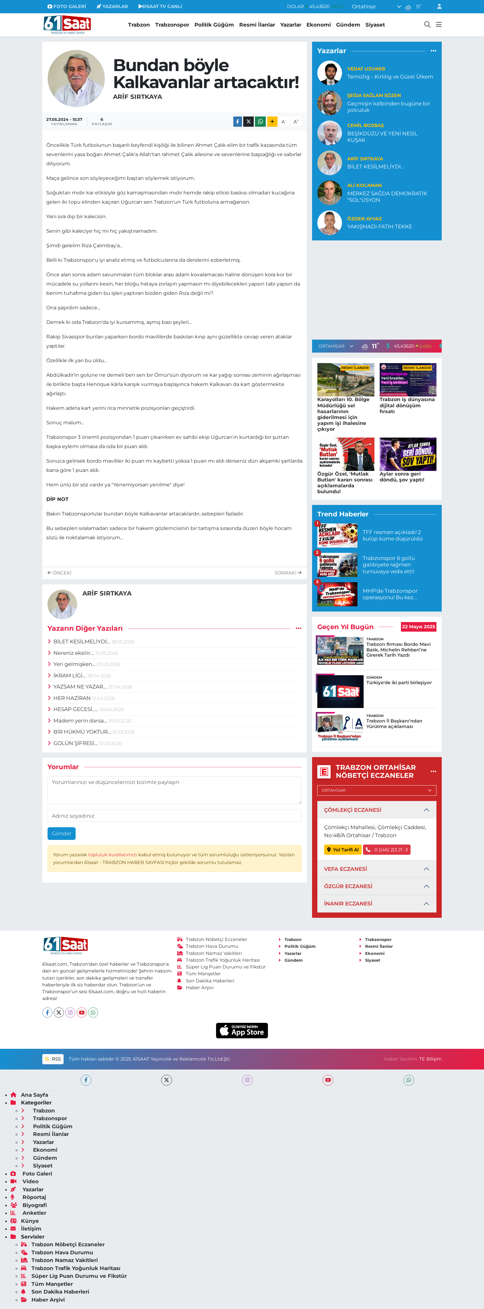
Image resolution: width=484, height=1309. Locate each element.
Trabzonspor (172, 25)
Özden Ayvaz (364, 219)
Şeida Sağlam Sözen (374, 95)
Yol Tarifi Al (343, 850)
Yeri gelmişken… (72, 664)
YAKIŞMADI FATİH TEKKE (379, 226)
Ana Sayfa (29, 1095)
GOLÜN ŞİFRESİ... (73, 743)
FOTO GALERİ (67, 6)
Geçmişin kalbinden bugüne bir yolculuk (388, 106)
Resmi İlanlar (257, 25)
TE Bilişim (430, 1059)
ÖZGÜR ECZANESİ (348, 886)
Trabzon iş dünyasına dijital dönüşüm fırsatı (407, 405)
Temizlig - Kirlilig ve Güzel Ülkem (390, 77)
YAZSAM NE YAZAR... (78, 687)
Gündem (348, 25)
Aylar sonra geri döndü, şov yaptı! (402, 477)
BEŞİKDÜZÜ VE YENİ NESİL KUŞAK (382, 136)
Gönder (62, 833)
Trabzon (139, 25)
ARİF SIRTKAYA (137, 96)
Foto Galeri (31, 1174)
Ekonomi (319, 25)
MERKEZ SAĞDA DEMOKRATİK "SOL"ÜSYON (387, 196)
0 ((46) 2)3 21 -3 (387, 850)
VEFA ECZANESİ (345, 869)
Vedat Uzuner (366, 69)
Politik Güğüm (214, 25)
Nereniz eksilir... (72, 653)
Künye (24, 1221)
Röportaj (28, 1197)
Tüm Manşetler (199, 973)
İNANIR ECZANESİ (348, 903)
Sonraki (288, 573)
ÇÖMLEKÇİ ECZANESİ (352, 810)
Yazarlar (290, 25)
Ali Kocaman (364, 185)
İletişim (25, 1229)
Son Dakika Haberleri (206, 981)
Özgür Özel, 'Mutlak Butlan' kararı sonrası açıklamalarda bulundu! (345, 483)
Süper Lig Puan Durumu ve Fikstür (221, 967)
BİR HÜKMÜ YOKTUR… (80, 732)
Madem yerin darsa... (78, 721)
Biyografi (28, 1205)
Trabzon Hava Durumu (208, 946)
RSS (52, 1059)
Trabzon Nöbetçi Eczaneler (212, 939)
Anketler (28, 1213)
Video (24, 1181)
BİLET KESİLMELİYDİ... (80, 641)
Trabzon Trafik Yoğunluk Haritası (218, 960)
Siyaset (375, 25)
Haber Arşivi (195, 987)
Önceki (59, 573)
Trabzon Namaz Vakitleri (209, 953)
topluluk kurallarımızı (113, 855)
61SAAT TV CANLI (160, 6)
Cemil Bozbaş (365, 125)
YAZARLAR (112, 6)
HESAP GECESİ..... (74, 709)
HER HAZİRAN (70, 698)
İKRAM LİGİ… (67, 675)
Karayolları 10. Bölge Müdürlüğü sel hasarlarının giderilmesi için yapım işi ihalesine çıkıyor (343, 414)
